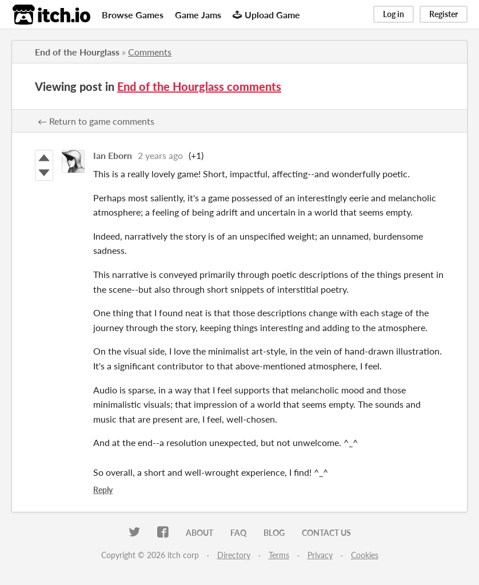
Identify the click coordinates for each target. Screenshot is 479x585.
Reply (103, 490)
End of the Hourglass (77, 51)
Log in (393, 14)
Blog (274, 533)
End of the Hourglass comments (199, 86)
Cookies (364, 555)
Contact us (326, 533)
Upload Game (266, 14)
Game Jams (198, 14)
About (199, 533)
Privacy (320, 555)
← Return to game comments (96, 121)
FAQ (238, 533)
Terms (279, 555)
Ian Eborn (112, 155)
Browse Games (132, 14)
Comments (149, 51)
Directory (233, 555)
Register (443, 14)
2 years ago (160, 155)
